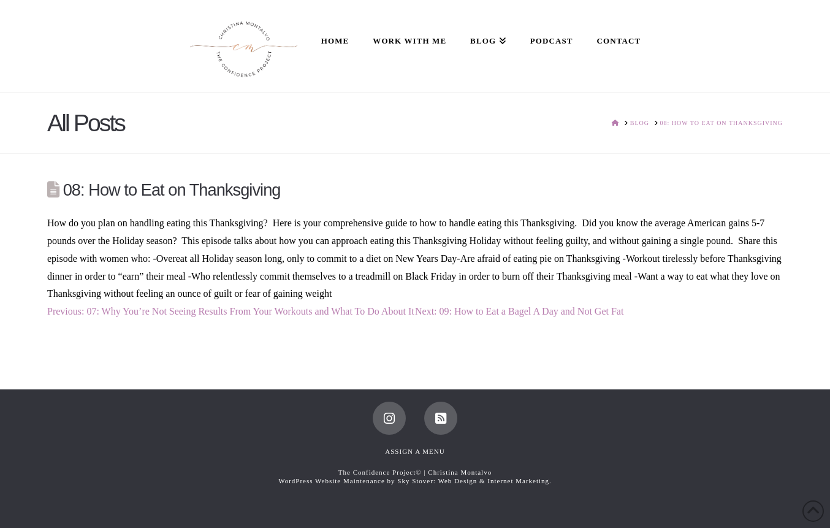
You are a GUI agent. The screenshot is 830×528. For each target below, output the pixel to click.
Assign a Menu (414, 451)
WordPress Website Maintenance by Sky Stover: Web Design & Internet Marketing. (415, 480)
